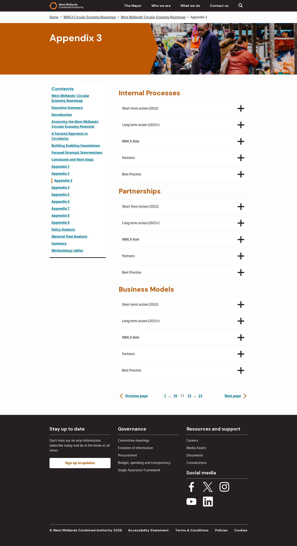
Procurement (127, 455)
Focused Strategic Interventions (77, 152)
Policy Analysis (63, 229)
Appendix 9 (61, 222)
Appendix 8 (61, 215)
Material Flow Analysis (69, 236)
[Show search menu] (240, 6)
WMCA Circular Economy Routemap (90, 17)
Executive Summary (67, 107)
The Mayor (132, 5)
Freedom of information (135, 448)
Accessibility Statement (148, 530)
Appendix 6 (61, 201)
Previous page (133, 395)
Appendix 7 (61, 208)
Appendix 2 (61, 173)
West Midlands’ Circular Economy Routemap (153, 17)
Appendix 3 (63, 180)
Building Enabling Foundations (76, 145)
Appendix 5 (61, 194)
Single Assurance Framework (139, 470)
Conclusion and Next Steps (73, 159)
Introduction (62, 114)
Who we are (161, 5)
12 (189, 395)
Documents (194, 455)
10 (175, 395)
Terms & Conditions (192, 530)
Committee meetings (133, 440)
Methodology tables (67, 250)
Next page (236, 395)
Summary (59, 243)
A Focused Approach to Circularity (70, 136)
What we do (190, 5)
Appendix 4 (61, 187)
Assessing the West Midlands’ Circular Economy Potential (75, 124)
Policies (221, 530)
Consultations (196, 462)
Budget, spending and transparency (144, 462)
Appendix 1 (61, 166)
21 (200, 395)
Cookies (241, 530)
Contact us (219, 5)
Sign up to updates (80, 463)
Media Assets (196, 448)
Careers (192, 440)
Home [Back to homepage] (54, 17)
